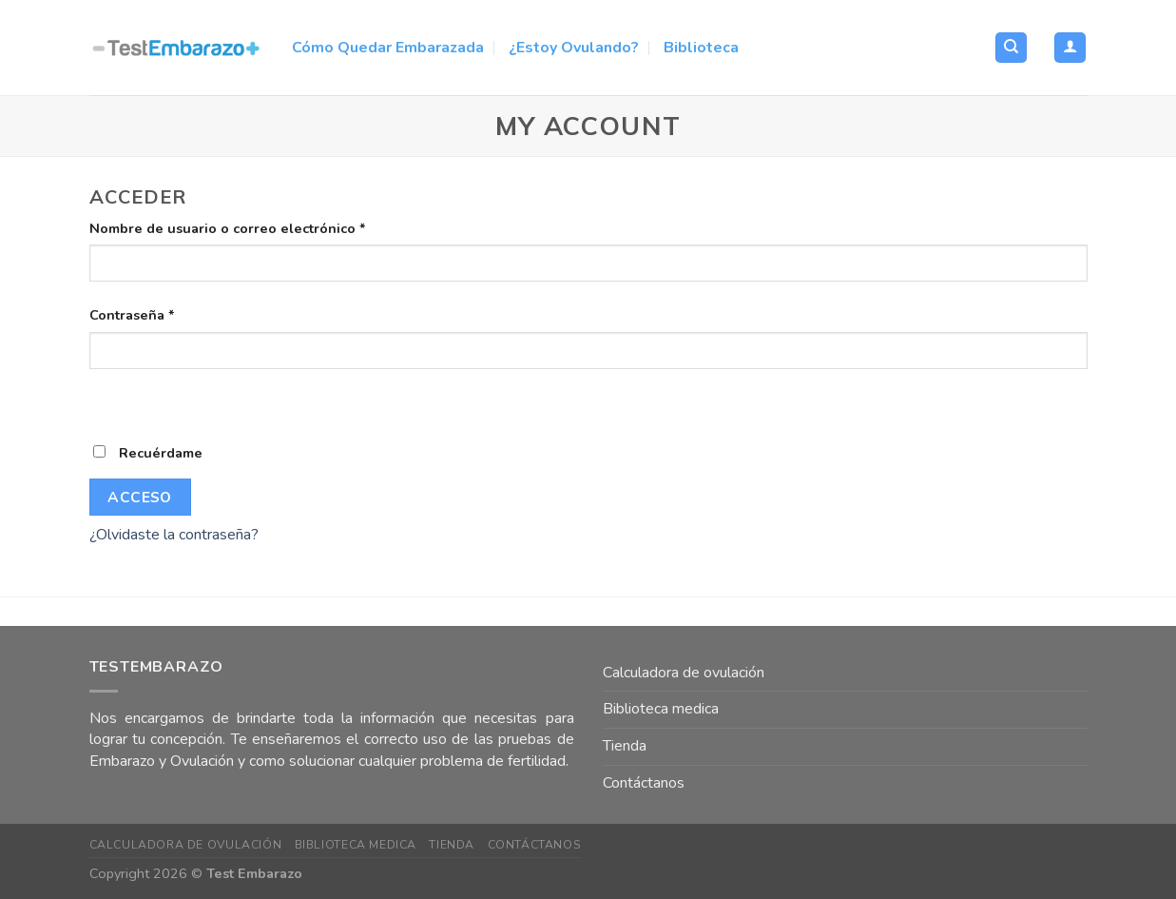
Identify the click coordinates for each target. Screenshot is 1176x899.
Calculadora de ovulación (683, 672)
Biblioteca (701, 47)
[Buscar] (1011, 48)
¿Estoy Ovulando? (574, 47)
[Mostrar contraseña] (107, 401)
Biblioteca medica (661, 708)
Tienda (624, 745)
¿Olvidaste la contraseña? (174, 534)
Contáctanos (643, 782)
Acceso (139, 497)
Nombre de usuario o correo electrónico (227, 228)
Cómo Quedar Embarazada (388, 47)
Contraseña (132, 314)
